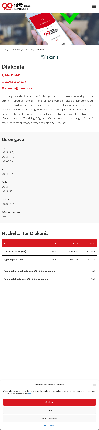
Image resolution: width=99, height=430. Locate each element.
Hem (4, 49)
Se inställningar (49, 418)
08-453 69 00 (11, 75)
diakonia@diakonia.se (17, 88)
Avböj (49, 410)
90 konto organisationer (21, 49)
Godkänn (49, 402)
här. (29, 394)
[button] (94, 384)
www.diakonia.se (14, 81)
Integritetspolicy (50, 425)
